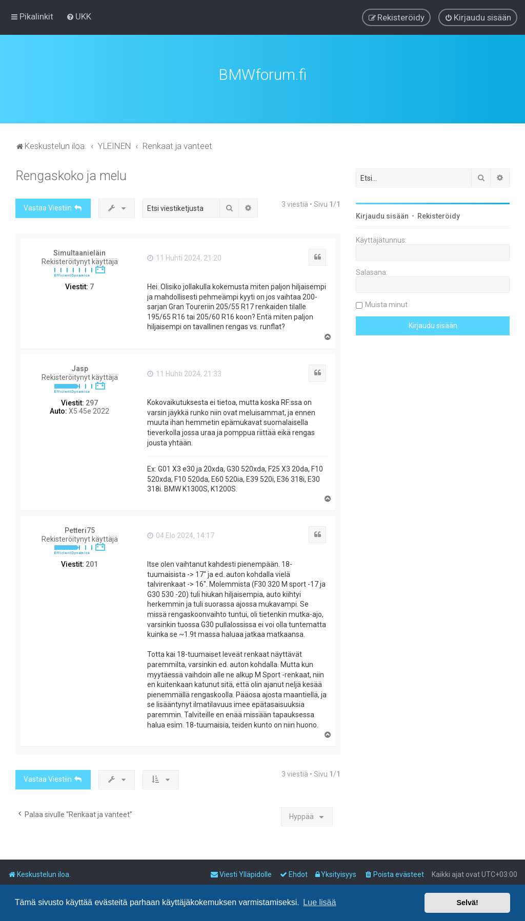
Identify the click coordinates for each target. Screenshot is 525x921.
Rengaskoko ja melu (71, 174)
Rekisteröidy (438, 214)
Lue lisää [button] (319, 902)
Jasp (79, 367)
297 (92, 401)
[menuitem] (79, 16)
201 (92, 563)
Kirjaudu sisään (382, 214)
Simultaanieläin (79, 251)
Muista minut (386, 303)
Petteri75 (80, 529)
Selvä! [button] (467, 902)
